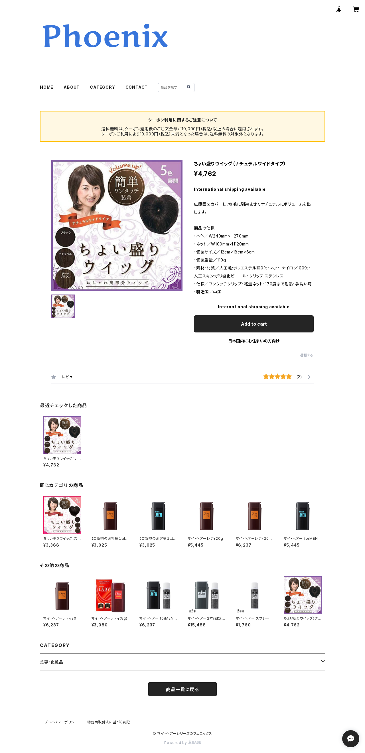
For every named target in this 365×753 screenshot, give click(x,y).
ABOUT (72, 87)
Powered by (182, 742)
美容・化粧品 (51, 661)
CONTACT (136, 87)
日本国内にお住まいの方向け (253, 340)
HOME (46, 87)
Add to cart (254, 324)
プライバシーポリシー (61, 722)
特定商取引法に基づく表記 (108, 722)
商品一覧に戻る (182, 689)
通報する (307, 355)
